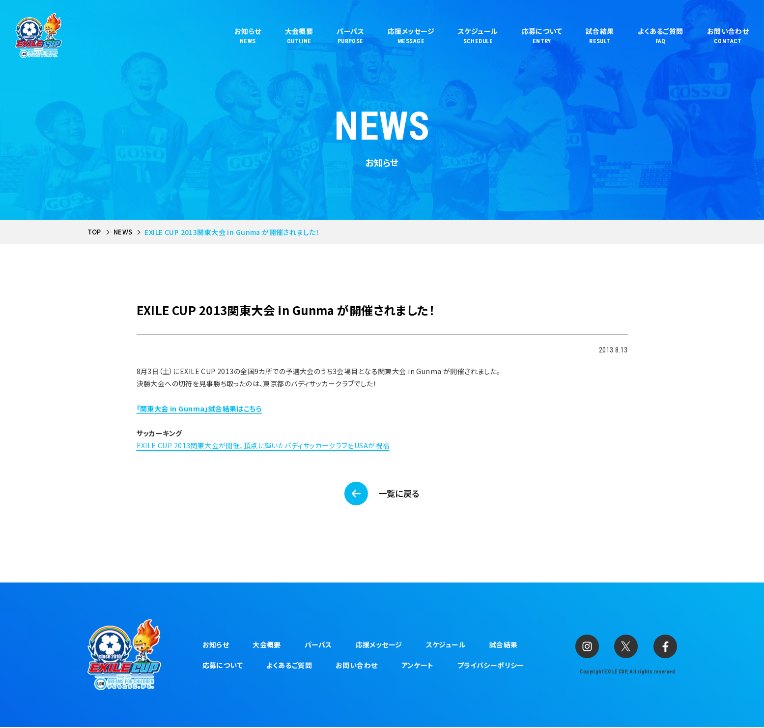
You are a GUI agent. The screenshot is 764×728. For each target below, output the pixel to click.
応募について (222, 666)
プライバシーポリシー (490, 666)
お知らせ (215, 645)
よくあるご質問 (289, 666)
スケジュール (446, 645)
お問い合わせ (357, 666)
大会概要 (267, 645)
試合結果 (503, 645)
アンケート (417, 666)
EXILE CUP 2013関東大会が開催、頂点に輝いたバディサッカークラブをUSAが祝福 (263, 445)
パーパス (318, 645)
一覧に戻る (400, 493)
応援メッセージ (379, 645)
